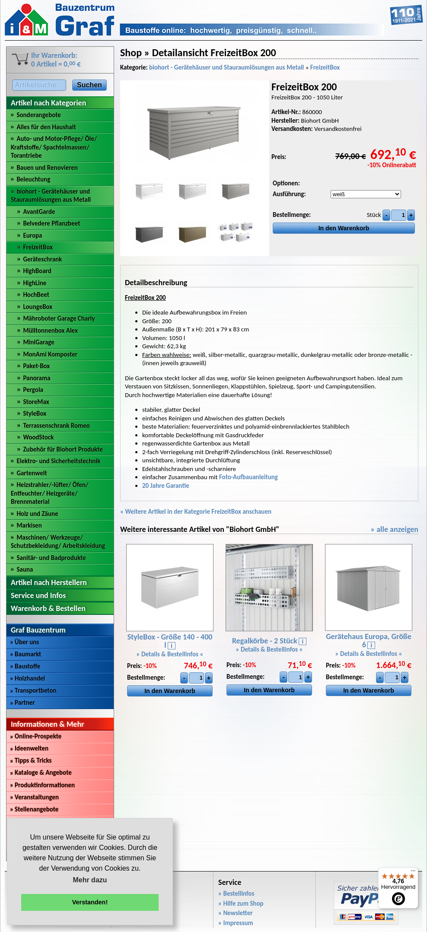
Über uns (24, 642)
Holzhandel (27, 678)
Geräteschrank (42, 259)
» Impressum (235, 923)
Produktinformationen (42, 785)
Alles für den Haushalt (46, 127)
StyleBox (34, 413)
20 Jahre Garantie (165, 486)
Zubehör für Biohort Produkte (62, 449)
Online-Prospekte (35, 736)
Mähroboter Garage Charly (59, 318)
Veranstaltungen (34, 797)
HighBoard (37, 271)
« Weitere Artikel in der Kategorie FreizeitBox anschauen (195, 511)
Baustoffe (25, 666)
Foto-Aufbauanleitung (248, 477)
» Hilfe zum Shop (241, 903)
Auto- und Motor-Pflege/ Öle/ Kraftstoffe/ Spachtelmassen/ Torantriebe (54, 147)
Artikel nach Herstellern (49, 582)
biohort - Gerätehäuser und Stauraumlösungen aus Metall (51, 196)
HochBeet (36, 295)
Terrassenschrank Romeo (56, 425)
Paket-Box (36, 366)
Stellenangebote (34, 809)
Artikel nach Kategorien (48, 103)
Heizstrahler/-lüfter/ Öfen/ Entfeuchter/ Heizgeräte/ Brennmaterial (50, 493)
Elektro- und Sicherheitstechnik (58, 461)
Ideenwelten (29, 748)
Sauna (24, 569)
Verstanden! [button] (90, 902)
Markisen (28, 525)
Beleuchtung (33, 179)
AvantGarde (39, 212)
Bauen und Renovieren (46, 168)
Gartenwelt (31, 473)
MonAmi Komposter (50, 354)
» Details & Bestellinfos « (170, 654)
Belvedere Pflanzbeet (51, 223)
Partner (22, 702)
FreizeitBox (37, 247)
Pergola (33, 390)
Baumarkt (25, 654)
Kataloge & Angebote (41, 772)
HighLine (34, 283)
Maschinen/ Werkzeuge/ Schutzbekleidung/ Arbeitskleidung (58, 542)
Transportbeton (33, 690)
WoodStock (38, 437)
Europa (32, 235)
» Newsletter (235, 913)
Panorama (36, 378)
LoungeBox (37, 307)
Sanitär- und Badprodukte (51, 558)
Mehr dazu (90, 880)
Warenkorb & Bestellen (48, 608)
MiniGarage (38, 342)
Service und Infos (38, 595)
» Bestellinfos (236, 893)
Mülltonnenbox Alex (50, 330)
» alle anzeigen (394, 529)
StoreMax (36, 402)
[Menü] (413, 873)
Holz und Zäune (37, 514)
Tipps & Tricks (31, 760)
